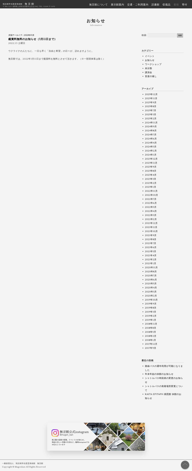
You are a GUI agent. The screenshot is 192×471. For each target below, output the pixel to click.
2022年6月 (151, 203)
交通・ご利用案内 (137, 4)
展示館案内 (117, 4)
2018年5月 (150, 332)
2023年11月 (151, 163)
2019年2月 (151, 316)
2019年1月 (150, 320)
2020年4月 (151, 287)
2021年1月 (150, 263)
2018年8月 (150, 328)
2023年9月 (151, 166)
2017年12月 (151, 344)
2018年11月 (151, 323)
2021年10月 (151, 231)
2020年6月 (151, 279)
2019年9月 (151, 303)
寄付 (184, 4)
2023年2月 (151, 183)
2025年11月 (151, 98)
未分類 (148, 68)
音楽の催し (151, 76)
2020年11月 (151, 267)
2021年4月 (151, 255)
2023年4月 (151, 175)
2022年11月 (151, 191)
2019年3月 (150, 311)
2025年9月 (151, 102)
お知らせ (149, 60)
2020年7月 (151, 275)
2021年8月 (150, 239)
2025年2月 (151, 118)
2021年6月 (151, 247)
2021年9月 (151, 235)
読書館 (155, 4)
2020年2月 (151, 295)
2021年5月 (150, 251)
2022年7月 (151, 199)
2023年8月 (150, 170)
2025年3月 (150, 114)
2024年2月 (151, 150)
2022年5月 (151, 207)
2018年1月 (150, 340)
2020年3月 (151, 291)
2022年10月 (151, 195)
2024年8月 (151, 130)
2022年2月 (151, 219)
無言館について (98, 4)
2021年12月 (151, 223)
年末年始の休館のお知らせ (159, 374)
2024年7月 (151, 134)
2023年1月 (150, 187)
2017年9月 (150, 348)
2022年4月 (151, 211)
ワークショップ (153, 64)
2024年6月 (151, 138)
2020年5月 (151, 283)
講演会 (148, 72)
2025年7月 (150, 110)
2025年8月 (150, 106)
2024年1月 (151, 154)
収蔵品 (166, 4)
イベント (149, 56)
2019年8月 (150, 307)
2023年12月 (151, 158)
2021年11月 (151, 227)
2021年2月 (151, 259)
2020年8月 (151, 271)
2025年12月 (151, 94)
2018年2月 (150, 336)
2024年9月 (151, 126)
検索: (144, 35)
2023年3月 (150, 179)
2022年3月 (151, 215)
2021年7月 (150, 243)
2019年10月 (151, 299)
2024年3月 (151, 146)
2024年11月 (151, 122)
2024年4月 (151, 142)
